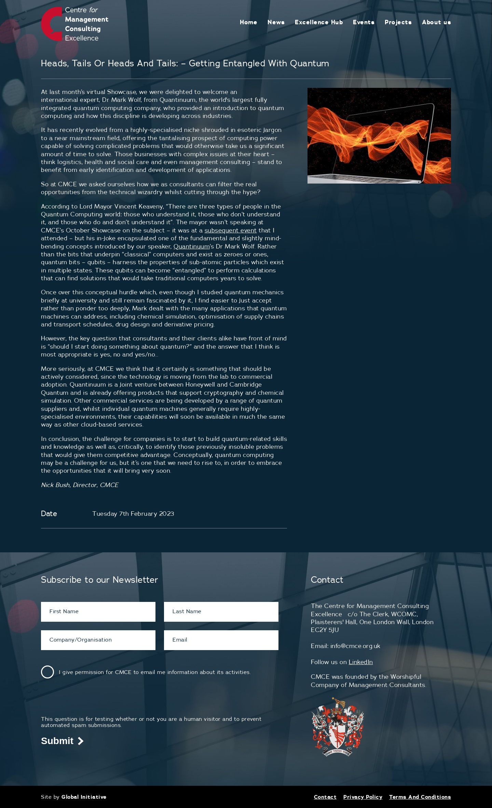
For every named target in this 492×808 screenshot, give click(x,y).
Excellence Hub (319, 22)
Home (248, 22)
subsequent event (231, 230)
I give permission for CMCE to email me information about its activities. (155, 672)
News (276, 22)
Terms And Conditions (420, 797)
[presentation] (93, 702)
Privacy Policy (362, 797)
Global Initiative (84, 796)
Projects (398, 22)
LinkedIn (361, 662)
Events (363, 22)
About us (436, 22)
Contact (325, 797)
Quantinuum (192, 246)
